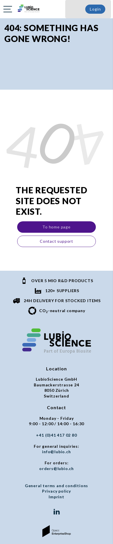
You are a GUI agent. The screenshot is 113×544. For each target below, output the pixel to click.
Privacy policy (56, 491)
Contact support (56, 241)
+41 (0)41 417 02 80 (56, 435)
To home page (56, 226)
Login (95, 9)
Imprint (56, 496)
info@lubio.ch (56, 451)
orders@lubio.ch (56, 468)
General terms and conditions (56, 485)
